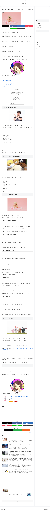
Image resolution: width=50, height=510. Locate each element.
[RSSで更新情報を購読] (19, 428)
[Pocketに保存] (19, 26)
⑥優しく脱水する (15, 99)
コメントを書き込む (17, 500)
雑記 (2, 404)
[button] (30, 26)
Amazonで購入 (11, 399)
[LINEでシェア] (25, 26)
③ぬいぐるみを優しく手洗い (17, 95)
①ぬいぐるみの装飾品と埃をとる (17, 92)
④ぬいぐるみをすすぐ (16, 96)
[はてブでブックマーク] (14, 26)
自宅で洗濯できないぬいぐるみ (8, 78)
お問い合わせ (38, 23)
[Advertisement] (17, 412)
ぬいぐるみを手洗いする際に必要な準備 (17, 90)
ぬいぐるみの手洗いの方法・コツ (16, 91)
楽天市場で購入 (16, 399)
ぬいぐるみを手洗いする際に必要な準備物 (10, 79)
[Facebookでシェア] (9, 26)
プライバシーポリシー (39, 27)
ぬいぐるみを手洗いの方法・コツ (8, 81)
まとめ (13, 101)
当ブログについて (38, 25)
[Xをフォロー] (15, 428)
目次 (16, 87)
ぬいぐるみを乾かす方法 (7, 82)
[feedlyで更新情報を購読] (17, 428)
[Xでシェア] (4, 26)
